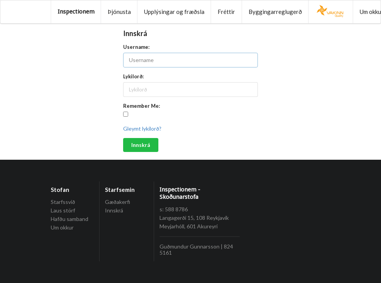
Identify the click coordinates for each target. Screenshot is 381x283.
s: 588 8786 (174, 209)
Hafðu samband (69, 219)
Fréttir (226, 11)
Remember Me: (141, 106)
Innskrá (140, 145)
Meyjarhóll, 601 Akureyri (189, 226)
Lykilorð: (133, 76)
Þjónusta (119, 11)
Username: (136, 47)
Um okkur (62, 227)
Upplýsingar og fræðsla (174, 11)
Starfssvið (63, 202)
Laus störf (63, 210)
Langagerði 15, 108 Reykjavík (194, 217)
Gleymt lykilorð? (142, 128)
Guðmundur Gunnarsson (190, 246)
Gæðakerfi (117, 202)
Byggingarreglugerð (275, 11)
